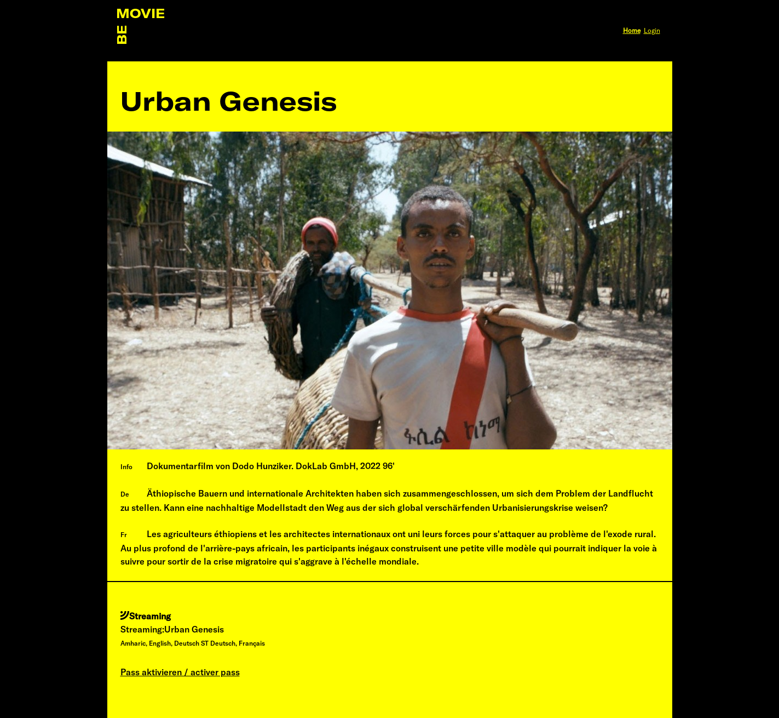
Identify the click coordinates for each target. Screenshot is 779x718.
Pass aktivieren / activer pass (180, 671)
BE (121, 35)
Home (631, 30)
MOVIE (140, 13)
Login (652, 30)
